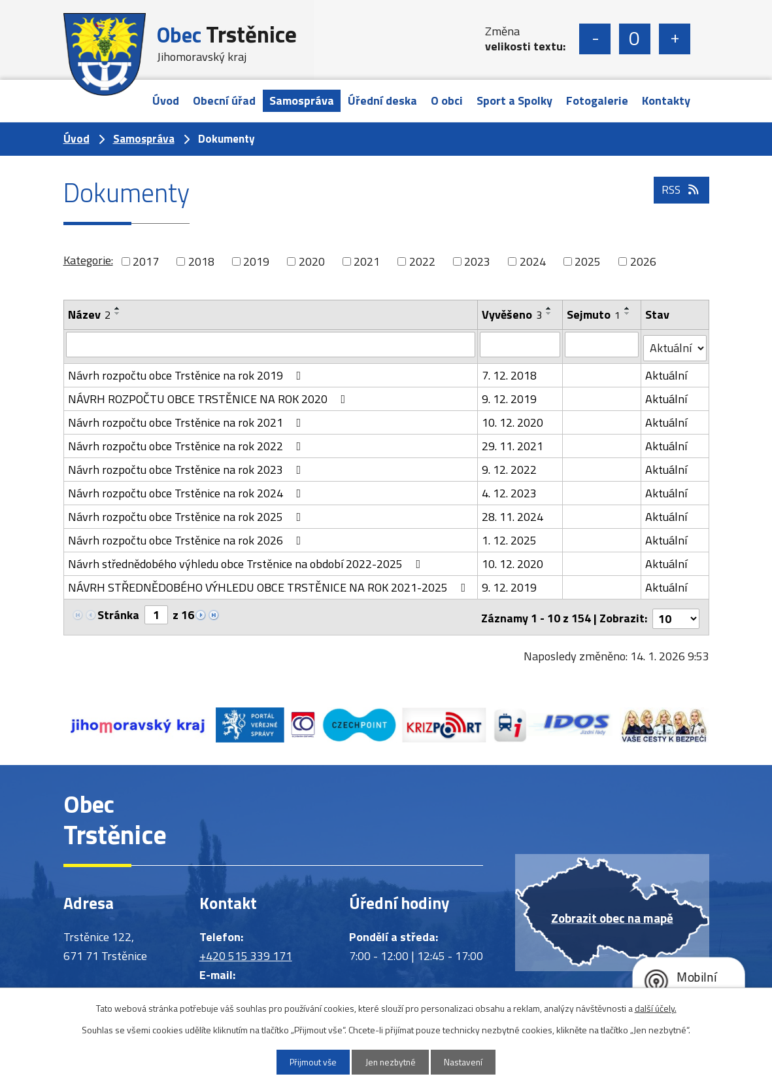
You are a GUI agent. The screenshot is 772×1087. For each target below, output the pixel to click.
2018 (201, 261)
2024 (533, 261)
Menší (595, 39)
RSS (680, 196)
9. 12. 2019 (509, 395)
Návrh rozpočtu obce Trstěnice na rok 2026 (187, 537)
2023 (477, 261)
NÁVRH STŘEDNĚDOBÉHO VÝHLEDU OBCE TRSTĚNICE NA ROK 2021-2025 (269, 584)
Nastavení (468, 1062)
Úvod (165, 100)
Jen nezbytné (390, 1062)
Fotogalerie (597, 100)
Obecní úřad (224, 100)
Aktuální (667, 372)
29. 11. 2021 (513, 443)
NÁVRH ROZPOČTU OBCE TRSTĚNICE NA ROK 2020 (209, 395)
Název (89, 314)
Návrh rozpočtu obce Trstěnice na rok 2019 (187, 372)
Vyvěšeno (512, 314)
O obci (447, 100)
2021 (367, 261)
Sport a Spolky (514, 100)
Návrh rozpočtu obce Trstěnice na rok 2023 (187, 466)
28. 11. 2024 (513, 513)
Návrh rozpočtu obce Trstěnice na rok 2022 (187, 443)
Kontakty (666, 100)
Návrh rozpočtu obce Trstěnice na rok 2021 (187, 419)
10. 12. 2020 (513, 419)
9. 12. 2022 (509, 466)
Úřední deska (382, 100)
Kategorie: (88, 260)
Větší (674, 39)
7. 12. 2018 (509, 372)
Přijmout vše (308, 1062)
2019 (256, 261)
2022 (422, 261)
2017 (146, 261)
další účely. (656, 1007)
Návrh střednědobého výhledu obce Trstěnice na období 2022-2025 (247, 560)
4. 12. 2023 (509, 490)
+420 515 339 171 (245, 950)
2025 (588, 261)
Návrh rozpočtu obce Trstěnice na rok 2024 (187, 490)
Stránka (118, 611)
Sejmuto (594, 314)
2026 (643, 261)
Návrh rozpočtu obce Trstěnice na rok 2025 (187, 513)
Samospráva (301, 100)
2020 (312, 261)
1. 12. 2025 (509, 537)
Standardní (634, 39)
